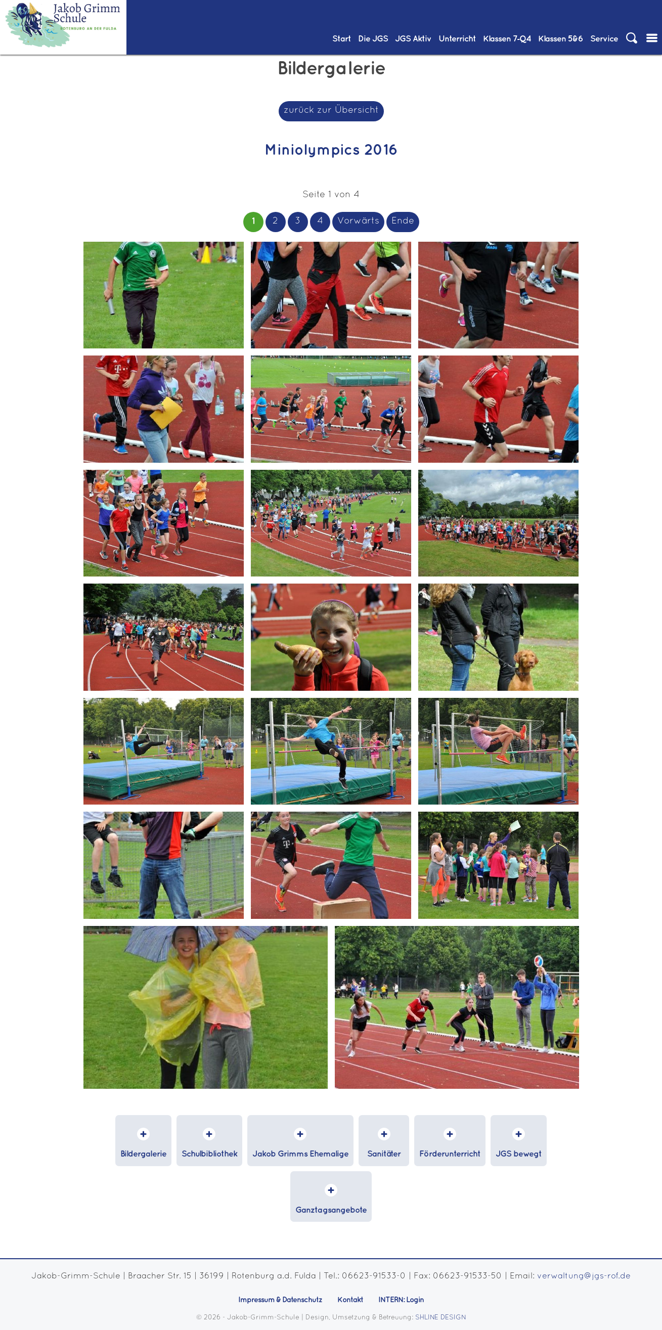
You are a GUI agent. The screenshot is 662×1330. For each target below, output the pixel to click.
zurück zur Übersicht (331, 110)
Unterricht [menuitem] (457, 39)
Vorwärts (358, 221)
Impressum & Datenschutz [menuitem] (280, 1300)
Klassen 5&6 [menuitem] (560, 39)
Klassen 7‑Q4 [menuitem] (507, 39)
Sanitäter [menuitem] (384, 1154)
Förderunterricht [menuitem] (449, 1154)
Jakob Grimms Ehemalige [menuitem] (300, 1154)
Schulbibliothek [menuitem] (209, 1154)
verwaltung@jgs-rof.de (584, 1276)
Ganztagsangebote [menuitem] (331, 1210)
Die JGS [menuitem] (373, 39)
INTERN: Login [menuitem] (401, 1300)
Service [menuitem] (604, 39)
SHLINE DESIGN (440, 1318)
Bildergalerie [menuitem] (143, 1154)
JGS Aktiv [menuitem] (413, 39)
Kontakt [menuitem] (350, 1300)
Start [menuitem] (341, 39)
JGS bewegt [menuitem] (519, 1154)
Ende (402, 221)
